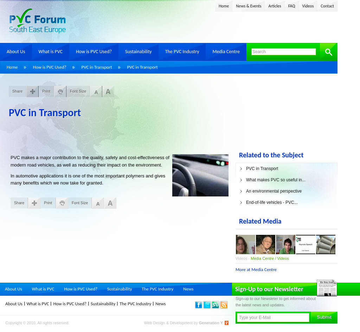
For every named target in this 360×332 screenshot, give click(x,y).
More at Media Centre (256, 269)
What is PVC (51, 52)
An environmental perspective (274, 191)
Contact (327, 6)
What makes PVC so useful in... (276, 179)
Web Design (155, 323)
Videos (308, 6)
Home (224, 6)
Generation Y (211, 323)
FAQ (291, 6)
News (188, 289)
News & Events (248, 6)
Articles (274, 6)
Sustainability (138, 52)
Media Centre (225, 52)
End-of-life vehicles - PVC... (272, 202)
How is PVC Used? (94, 52)
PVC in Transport (97, 67)
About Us (16, 52)
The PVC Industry (182, 52)
